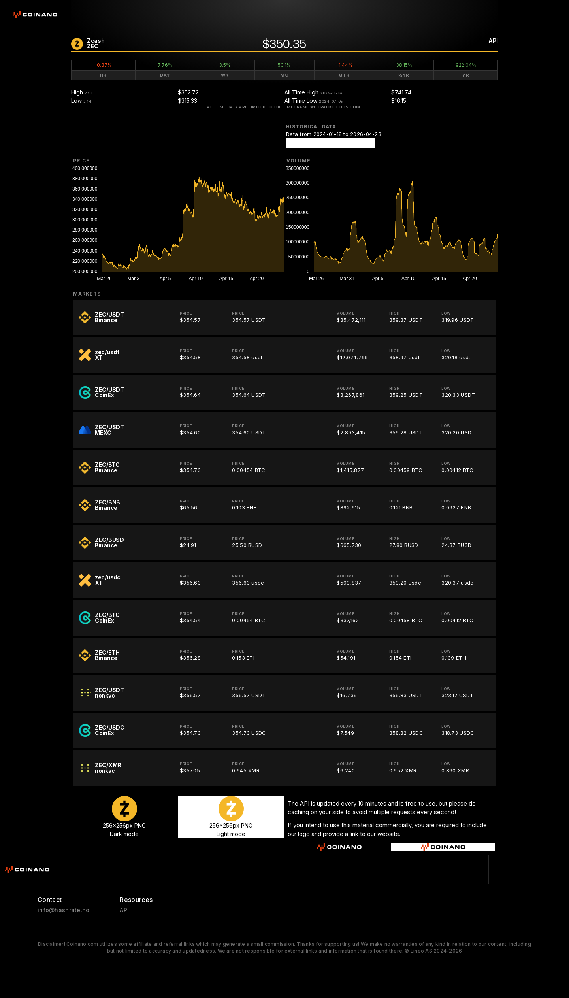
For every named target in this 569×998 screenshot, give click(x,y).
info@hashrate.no (63, 910)
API (493, 40)
